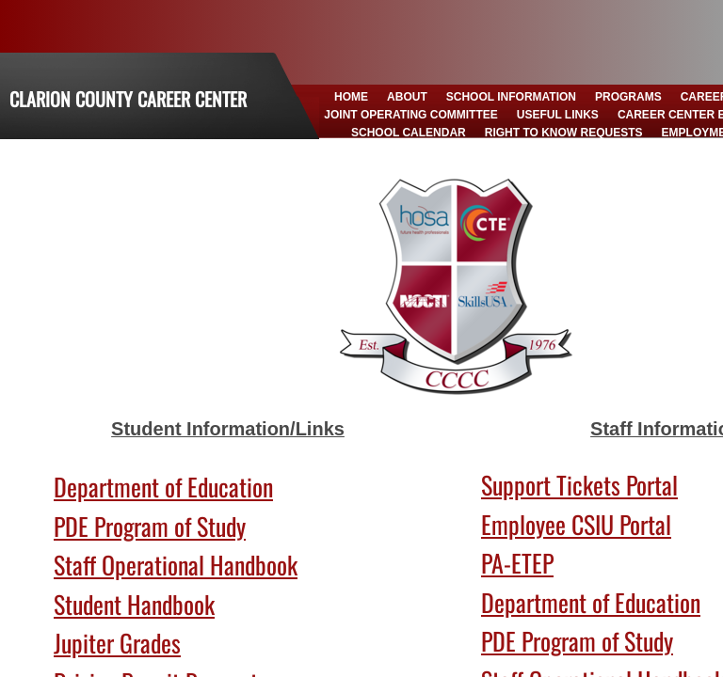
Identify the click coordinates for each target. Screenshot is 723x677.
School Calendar (408, 132)
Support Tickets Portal (579, 484)
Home (351, 96)
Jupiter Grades (117, 642)
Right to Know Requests (564, 132)
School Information (511, 96)
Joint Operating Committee (410, 114)
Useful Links (558, 114)
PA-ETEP (517, 562)
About (407, 96)
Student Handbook (134, 604)
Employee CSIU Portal (576, 524)
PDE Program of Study (150, 526)
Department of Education (163, 486)
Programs (628, 96)
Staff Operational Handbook (175, 564)
